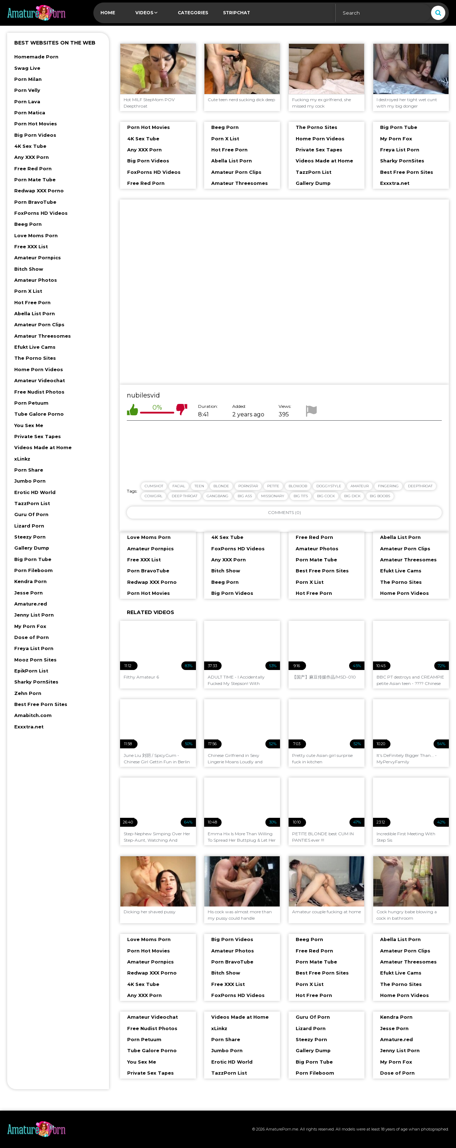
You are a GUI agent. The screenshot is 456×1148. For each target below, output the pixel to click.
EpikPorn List (31, 671)
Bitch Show (28, 269)
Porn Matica (29, 112)
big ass (245, 496)
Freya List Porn (33, 648)
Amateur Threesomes (42, 336)
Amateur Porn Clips (39, 324)
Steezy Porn (30, 537)
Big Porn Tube (32, 559)
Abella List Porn (34, 313)
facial (178, 486)
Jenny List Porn (34, 615)
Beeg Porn (28, 224)
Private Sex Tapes (37, 436)
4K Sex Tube (30, 146)
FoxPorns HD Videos (41, 213)
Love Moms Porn (36, 235)
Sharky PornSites (36, 682)
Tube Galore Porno (39, 414)
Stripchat (236, 12)
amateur (360, 486)
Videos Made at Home (43, 447)
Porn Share (28, 470)
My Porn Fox (30, 626)
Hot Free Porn (32, 302)
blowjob (298, 486)
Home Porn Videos (38, 369)
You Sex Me (28, 425)
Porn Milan (28, 79)
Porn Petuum (31, 403)
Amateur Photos (35, 280)
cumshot (154, 486)
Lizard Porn (29, 526)
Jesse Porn (28, 593)
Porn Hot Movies (35, 123)
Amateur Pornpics (37, 257)
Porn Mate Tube (35, 179)
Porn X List (28, 291)
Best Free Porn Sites (40, 704)
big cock (326, 496)
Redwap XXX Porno (39, 190)
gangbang (217, 496)
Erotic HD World (35, 492)
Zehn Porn (27, 693)
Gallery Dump (31, 548)
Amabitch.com (33, 715)
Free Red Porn (33, 168)
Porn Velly (27, 90)
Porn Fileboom (33, 570)
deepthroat (420, 486)
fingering (388, 486)
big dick (352, 496)
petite (273, 486)
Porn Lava (27, 101)
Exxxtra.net (28, 726)
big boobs (380, 496)
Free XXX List (31, 246)
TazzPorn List (32, 503)
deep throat (184, 496)
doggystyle (328, 486)
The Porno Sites (35, 358)
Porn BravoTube (35, 202)
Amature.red (30, 604)
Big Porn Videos (35, 135)
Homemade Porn (36, 56)
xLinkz (22, 459)
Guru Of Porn (31, 514)
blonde (221, 486)
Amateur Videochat (39, 380)
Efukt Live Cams (35, 347)
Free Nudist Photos (39, 392)
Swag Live (27, 68)
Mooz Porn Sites (35, 660)
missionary (272, 496)
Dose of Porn (31, 637)
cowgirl (153, 496)
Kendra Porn (30, 581)
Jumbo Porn (30, 481)
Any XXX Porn (31, 157)
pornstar (248, 486)
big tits (301, 496)
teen (199, 486)
